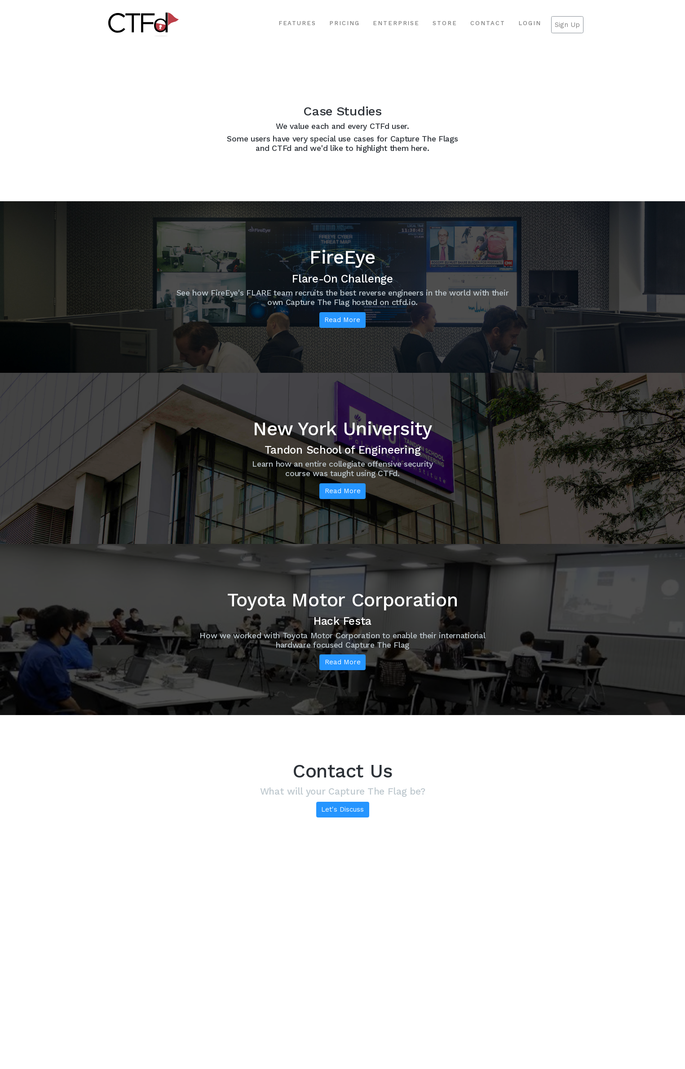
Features (297, 23)
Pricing (344, 23)
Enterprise (396, 23)
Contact (487, 23)
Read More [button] (342, 320)
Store (445, 23)
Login (529, 23)
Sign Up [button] (567, 25)
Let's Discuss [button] (342, 809)
